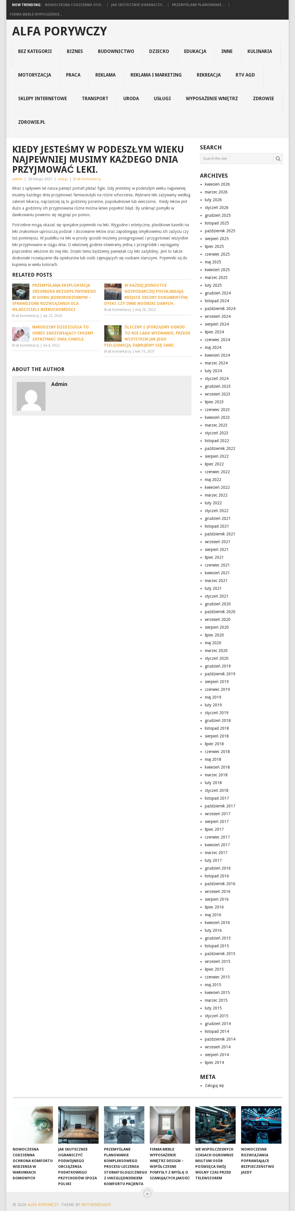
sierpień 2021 (217, 549)
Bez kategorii (35, 51)
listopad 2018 (217, 728)
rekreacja (209, 75)
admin (17, 179)
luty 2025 (213, 285)
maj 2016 (213, 914)
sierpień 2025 (217, 238)
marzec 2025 (216, 277)
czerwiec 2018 (217, 751)
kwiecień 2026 (217, 184)
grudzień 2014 (218, 1023)
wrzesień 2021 (217, 541)
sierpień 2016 (217, 899)
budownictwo (116, 51)
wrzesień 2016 (217, 891)
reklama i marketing (156, 75)
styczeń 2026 (216, 207)
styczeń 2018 (216, 790)
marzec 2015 (216, 1000)
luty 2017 (213, 860)
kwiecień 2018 (217, 767)
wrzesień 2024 (217, 316)
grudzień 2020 (218, 604)
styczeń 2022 (216, 510)
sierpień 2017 (217, 821)
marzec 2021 (216, 580)
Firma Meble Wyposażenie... (36, 14)
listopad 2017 (217, 798)
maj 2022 (213, 479)
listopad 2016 (217, 876)
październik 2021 (220, 534)
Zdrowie (263, 98)
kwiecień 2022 (217, 487)
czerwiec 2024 (217, 339)
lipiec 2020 (214, 635)
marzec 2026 (216, 192)
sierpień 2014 (217, 1054)
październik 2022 (220, 448)
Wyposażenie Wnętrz (212, 98)
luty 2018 (213, 782)
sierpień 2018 (217, 736)
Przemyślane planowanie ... (198, 5)
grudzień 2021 (218, 518)
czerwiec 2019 (217, 689)
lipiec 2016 (214, 907)
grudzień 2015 (218, 938)
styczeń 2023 (216, 433)
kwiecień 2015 (217, 992)
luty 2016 (213, 930)
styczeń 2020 (216, 658)
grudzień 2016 (218, 868)
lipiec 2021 (214, 557)
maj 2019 (213, 697)
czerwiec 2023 (217, 409)
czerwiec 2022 (217, 471)
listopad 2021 (217, 526)
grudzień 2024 (218, 293)
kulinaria (259, 51)
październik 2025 (220, 231)
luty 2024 (213, 370)
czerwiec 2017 (217, 837)
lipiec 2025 (214, 246)
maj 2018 (213, 759)
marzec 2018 (216, 775)
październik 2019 (220, 674)
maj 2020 (213, 642)
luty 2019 (213, 705)
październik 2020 (220, 611)
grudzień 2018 (218, 720)
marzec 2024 (216, 363)
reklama (105, 75)
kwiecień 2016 (217, 922)
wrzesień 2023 (217, 394)
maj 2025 (213, 262)
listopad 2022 (217, 440)
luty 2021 (213, 588)
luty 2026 (213, 199)
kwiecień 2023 (217, 417)
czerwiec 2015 (217, 977)
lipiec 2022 (214, 464)
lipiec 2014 (214, 1062)
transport (95, 98)
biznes (75, 51)
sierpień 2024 (217, 324)
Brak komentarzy (87, 179)
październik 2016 (220, 883)
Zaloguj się (214, 1085)
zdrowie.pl (31, 122)
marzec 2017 (216, 852)
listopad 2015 (217, 946)
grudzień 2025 (218, 215)
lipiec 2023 (214, 402)
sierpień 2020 (217, 627)
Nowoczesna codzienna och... (74, 5)
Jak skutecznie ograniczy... (137, 5)
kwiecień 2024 (217, 355)
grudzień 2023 (218, 386)
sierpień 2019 (217, 681)
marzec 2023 (216, 425)
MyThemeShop (96, 1204)
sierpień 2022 (217, 456)
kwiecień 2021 (217, 573)
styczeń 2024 (216, 378)
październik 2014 (220, 1039)
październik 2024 (220, 308)
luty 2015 (213, 1008)
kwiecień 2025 (217, 269)
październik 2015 (220, 953)
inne (226, 51)
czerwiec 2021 (217, 565)
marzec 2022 (216, 495)
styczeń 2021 (216, 596)
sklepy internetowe (42, 98)
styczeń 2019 (216, 712)
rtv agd (245, 75)
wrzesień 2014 (217, 1047)
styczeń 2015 (216, 1016)
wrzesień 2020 (217, 619)
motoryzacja (34, 75)
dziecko (159, 51)
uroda (131, 98)
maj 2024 (213, 347)
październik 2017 (220, 806)
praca (73, 75)
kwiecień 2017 (217, 845)
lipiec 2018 (214, 744)
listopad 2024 (217, 301)
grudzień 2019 (218, 666)
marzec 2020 (216, 650)
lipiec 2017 (214, 829)
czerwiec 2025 (217, 254)
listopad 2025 (217, 223)
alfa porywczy (59, 31)
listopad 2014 (217, 1031)
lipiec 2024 (214, 332)
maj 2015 (213, 984)
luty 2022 (213, 503)
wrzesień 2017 (217, 813)
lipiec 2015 (214, 969)
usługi (162, 98)
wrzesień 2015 (217, 961)
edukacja (195, 51)
